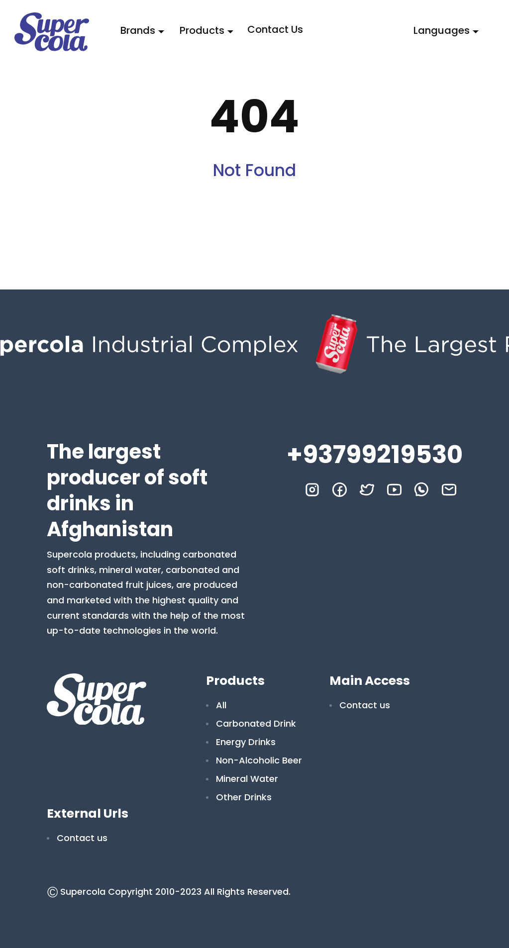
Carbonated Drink (256, 723)
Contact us (275, 29)
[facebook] (339, 489)
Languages (441, 30)
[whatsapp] (421, 489)
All (221, 705)
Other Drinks (244, 797)
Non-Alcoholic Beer (259, 760)
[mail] (449, 489)
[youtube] (394, 489)
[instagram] (312, 489)
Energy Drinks (246, 742)
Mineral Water (247, 778)
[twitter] (367, 489)
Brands (137, 30)
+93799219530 (375, 455)
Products (202, 30)
